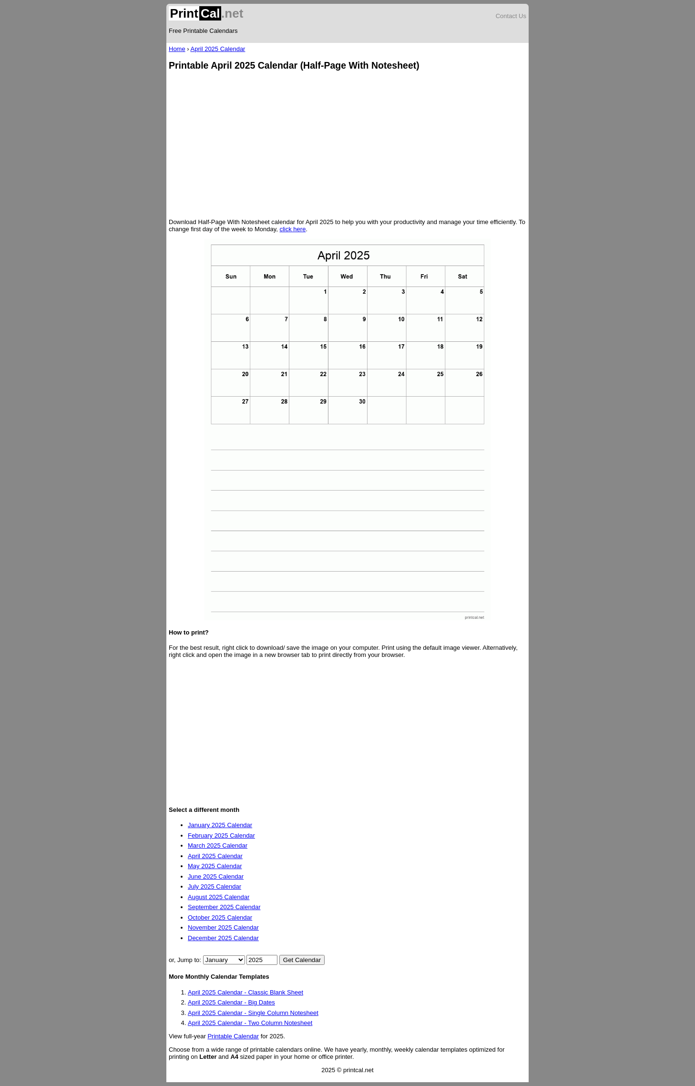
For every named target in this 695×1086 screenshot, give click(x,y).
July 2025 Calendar (214, 886)
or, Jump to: (186, 959)
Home (177, 48)
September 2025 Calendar (224, 907)
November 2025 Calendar (223, 927)
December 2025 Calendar (223, 938)
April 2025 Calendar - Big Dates (231, 1002)
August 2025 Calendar (218, 897)
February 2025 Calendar (221, 835)
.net (206, 13)
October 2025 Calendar (220, 917)
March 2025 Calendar (217, 845)
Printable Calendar (233, 1036)
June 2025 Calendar (216, 876)
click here (292, 229)
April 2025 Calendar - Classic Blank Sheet (245, 992)
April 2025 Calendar (218, 48)
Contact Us (511, 16)
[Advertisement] (347, 145)
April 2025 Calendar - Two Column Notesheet (250, 1022)
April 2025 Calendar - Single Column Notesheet (253, 1012)
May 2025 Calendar (215, 866)
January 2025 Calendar (220, 825)
